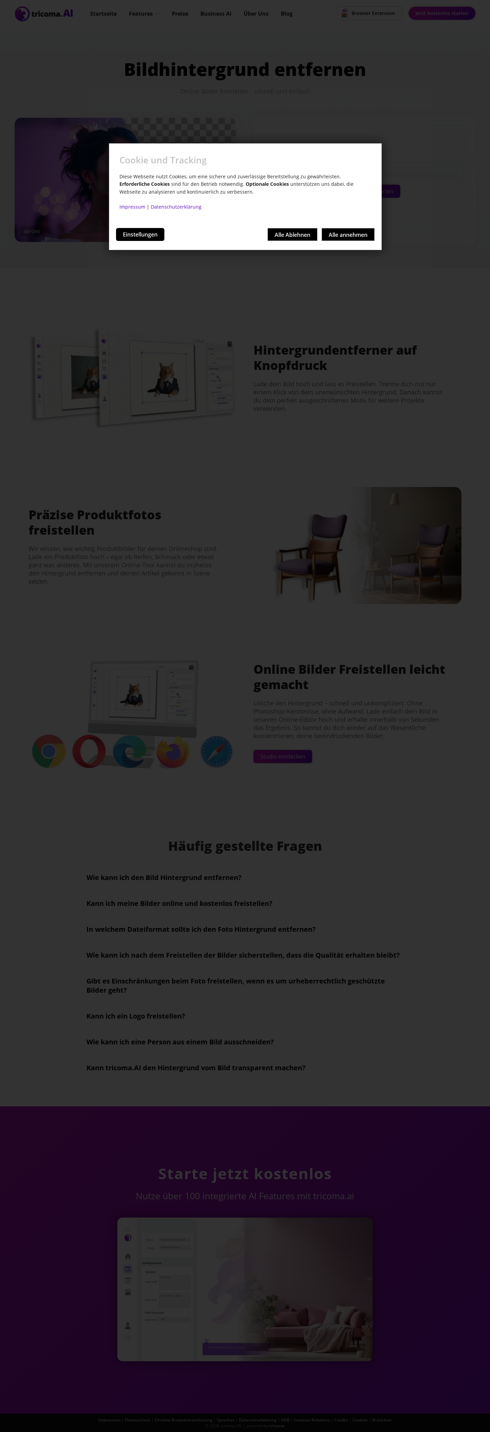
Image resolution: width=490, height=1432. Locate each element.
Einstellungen (140, 234)
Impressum (132, 207)
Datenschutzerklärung (176, 207)
